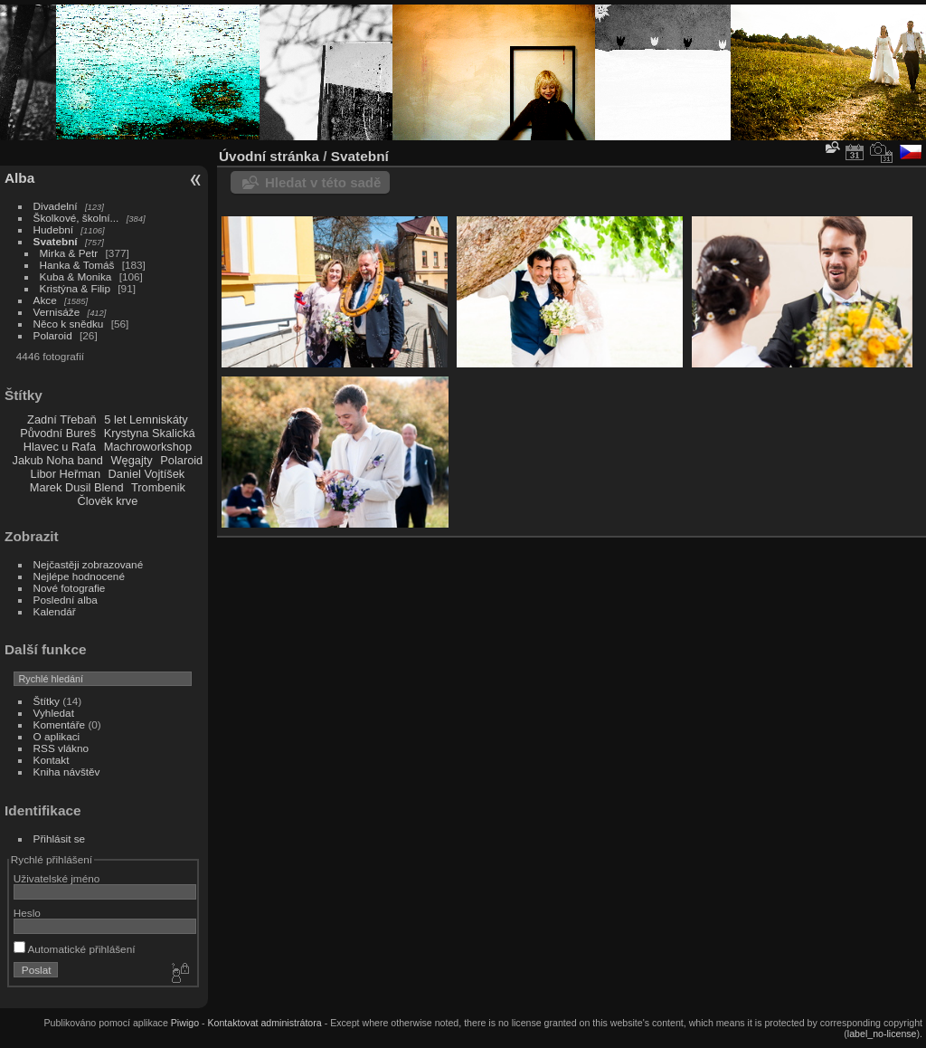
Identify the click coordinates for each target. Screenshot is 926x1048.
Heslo (27, 913)
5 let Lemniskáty (145, 419)
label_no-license (882, 1033)
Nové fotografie (69, 588)
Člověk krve (107, 501)
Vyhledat (53, 713)
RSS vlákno (61, 748)
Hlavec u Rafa (60, 446)
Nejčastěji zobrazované (88, 564)
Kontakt (51, 760)
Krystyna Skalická (149, 433)
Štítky (46, 701)
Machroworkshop (148, 446)
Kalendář (54, 611)
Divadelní (55, 206)
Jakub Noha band (58, 460)
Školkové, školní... (76, 218)
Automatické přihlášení (75, 949)
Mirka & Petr (69, 253)
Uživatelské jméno (56, 878)
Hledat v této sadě (323, 182)
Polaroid (52, 335)
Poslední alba (65, 599)
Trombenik (158, 487)
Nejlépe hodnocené (79, 576)
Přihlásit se (59, 838)
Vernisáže (56, 312)
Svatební (55, 241)
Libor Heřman (66, 474)
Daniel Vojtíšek (147, 474)
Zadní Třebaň (62, 419)
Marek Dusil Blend (77, 487)
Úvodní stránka (269, 156)
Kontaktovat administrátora (264, 1022)
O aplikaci (56, 736)
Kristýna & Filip (75, 288)
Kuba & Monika (76, 276)
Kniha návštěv (66, 771)
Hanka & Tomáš (77, 265)
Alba (19, 178)
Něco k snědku (68, 323)
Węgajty (131, 460)
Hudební (53, 229)
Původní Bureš (58, 433)
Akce (45, 300)
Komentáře (59, 724)
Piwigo (185, 1022)
